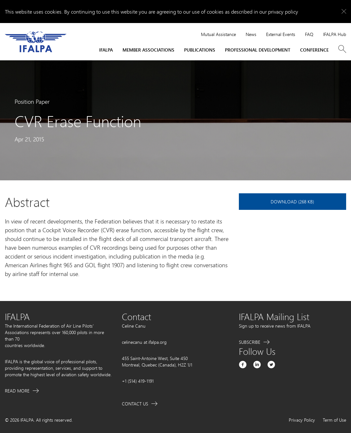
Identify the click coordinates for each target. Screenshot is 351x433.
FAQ (309, 34)
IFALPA (106, 49)
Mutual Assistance (218, 34)
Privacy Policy (302, 419)
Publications (199, 49)
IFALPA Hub (334, 34)
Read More (17, 390)
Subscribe (249, 342)
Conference (314, 49)
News (251, 34)
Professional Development (257, 49)
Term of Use (334, 419)
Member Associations (148, 49)
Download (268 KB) (292, 201)
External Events (280, 34)
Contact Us (135, 403)
